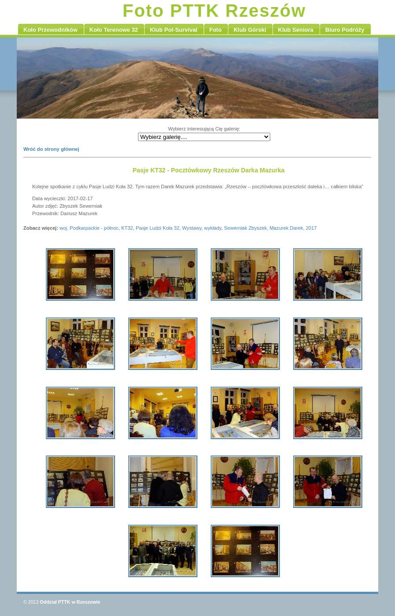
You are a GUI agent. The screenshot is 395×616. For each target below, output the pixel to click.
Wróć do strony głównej (51, 149)
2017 (311, 228)
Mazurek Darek (286, 228)
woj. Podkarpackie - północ (89, 228)
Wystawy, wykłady (201, 228)
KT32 (127, 228)
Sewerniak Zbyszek (245, 228)
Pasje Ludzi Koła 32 (157, 228)
